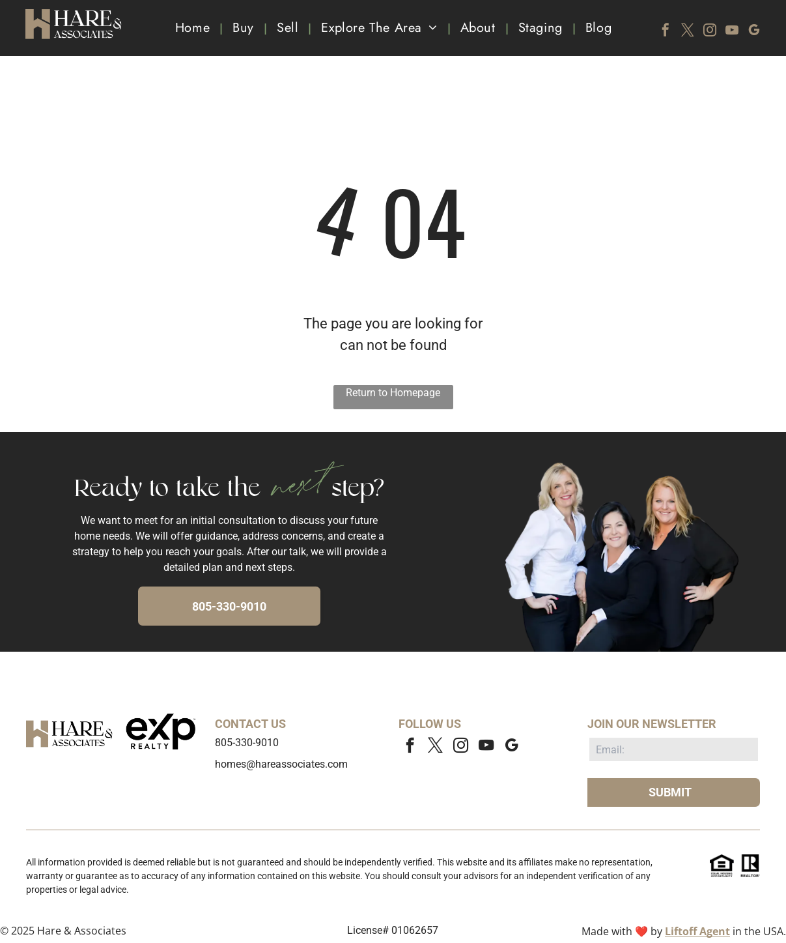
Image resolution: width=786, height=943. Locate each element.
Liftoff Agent (697, 931)
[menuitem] (194, 28)
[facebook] (665, 31)
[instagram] (710, 31)
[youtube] (732, 31)
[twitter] (687, 31)
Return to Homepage (393, 392)
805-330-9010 (247, 742)
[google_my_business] (754, 31)
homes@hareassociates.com (281, 764)
